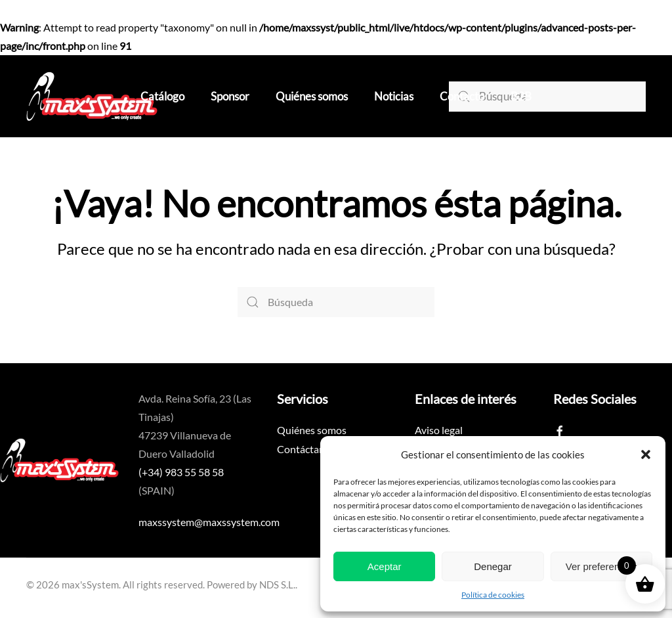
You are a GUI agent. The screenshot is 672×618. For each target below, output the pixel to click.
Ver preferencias (601, 566)
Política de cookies (492, 595)
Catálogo (162, 96)
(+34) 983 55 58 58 (181, 472)
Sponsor (230, 96)
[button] (645, 454)
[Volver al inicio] (92, 96)
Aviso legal (439, 430)
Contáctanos (306, 449)
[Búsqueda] (547, 96)
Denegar (493, 566)
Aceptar (385, 566)
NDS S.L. (277, 584)
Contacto (462, 96)
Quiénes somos (312, 96)
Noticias (393, 96)
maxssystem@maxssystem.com (209, 522)
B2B (521, 96)
